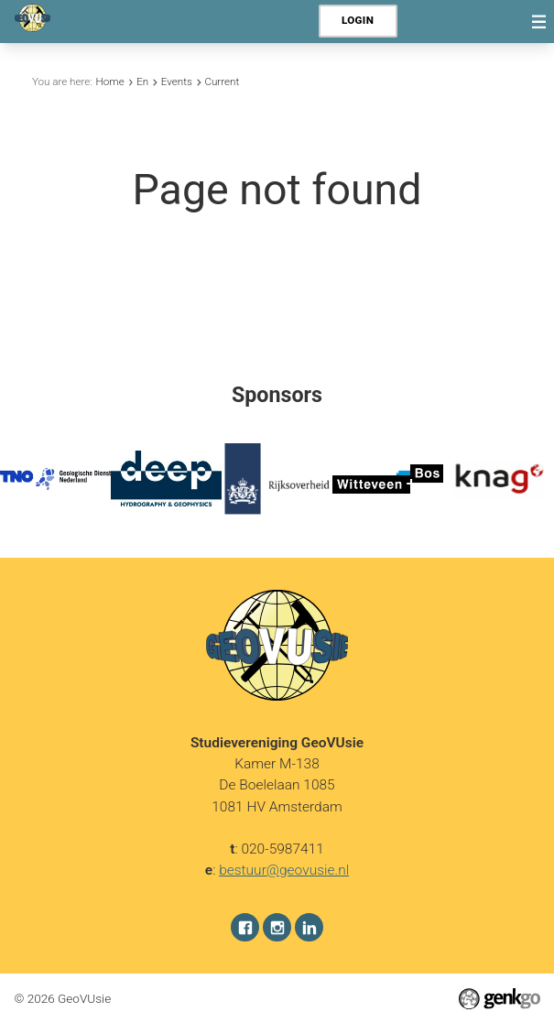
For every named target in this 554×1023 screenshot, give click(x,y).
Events (176, 81)
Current (221, 81)
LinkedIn (309, 927)
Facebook (245, 927)
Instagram (277, 927)
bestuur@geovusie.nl (284, 870)
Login (358, 20)
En (142, 81)
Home (110, 81)
